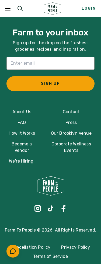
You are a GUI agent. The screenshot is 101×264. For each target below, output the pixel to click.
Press (71, 122)
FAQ (22, 122)
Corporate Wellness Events (71, 147)
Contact (71, 111)
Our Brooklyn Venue (71, 133)
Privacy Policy (75, 247)
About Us (21, 111)
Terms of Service (50, 256)
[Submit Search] (20, 8)
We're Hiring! (21, 161)
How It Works (22, 133)
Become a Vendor (22, 147)
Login (89, 8)
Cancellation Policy (30, 247)
